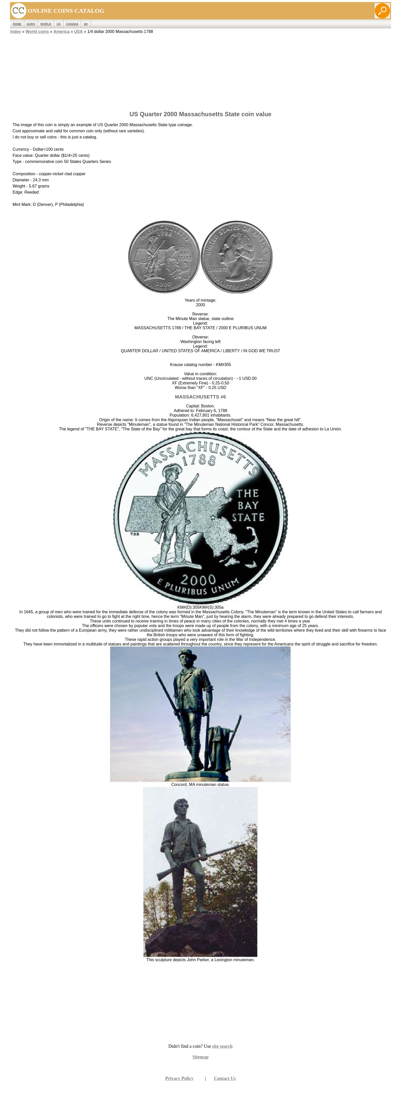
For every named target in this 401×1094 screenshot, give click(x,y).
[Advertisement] (200, 71)
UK (86, 24)
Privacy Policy (179, 1078)
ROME (17, 24)
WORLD (45, 24)
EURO (31, 24)
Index (15, 31)
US (59, 24)
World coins (37, 31)
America (61, 31)
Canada (72, 24)
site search (222, 1046)
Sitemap (201, 1057)
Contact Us (225, 1078)
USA (78, 31)
